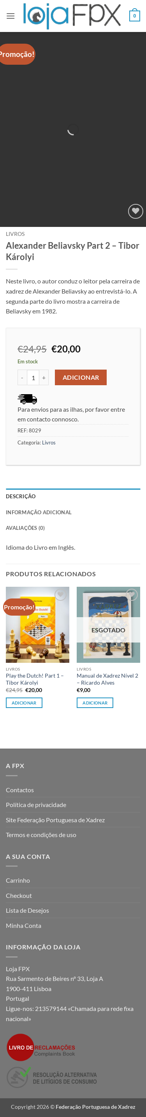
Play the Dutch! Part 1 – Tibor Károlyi (35, 679)
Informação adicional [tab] (39, 512)
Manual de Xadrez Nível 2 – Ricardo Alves (107, 679)
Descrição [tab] (20, 496)
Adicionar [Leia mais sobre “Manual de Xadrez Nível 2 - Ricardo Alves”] (95, 702)
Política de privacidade (36, 804)
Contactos (20, 789)
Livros (15, 234)
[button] (10, 15)
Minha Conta (23, 925)
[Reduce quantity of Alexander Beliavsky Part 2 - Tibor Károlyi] (22, 377)
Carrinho (18, 880)
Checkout (19, 895)
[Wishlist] (135, 211)
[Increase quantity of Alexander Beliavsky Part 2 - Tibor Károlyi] (44, 377)
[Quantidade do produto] (33, 377)
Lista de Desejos (27, 910)
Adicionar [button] (24, 702)
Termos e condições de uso (41, 834)
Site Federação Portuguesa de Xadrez (55, 819)
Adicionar (81, 377)
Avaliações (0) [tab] (25, 528)
